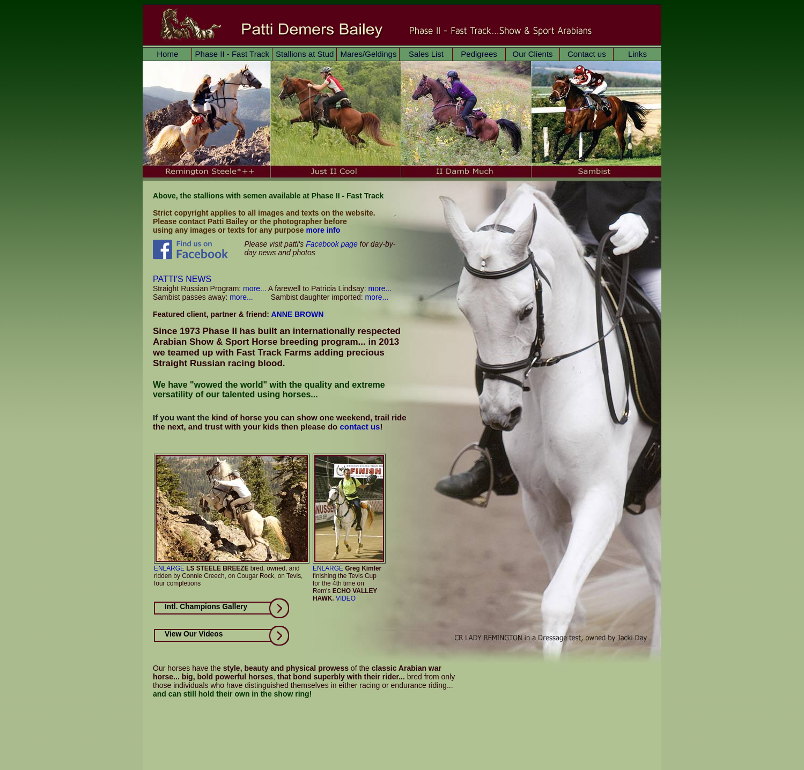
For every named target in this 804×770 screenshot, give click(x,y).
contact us (360, 426)
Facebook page (332, 244)
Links (637, 53)
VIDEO (346, 598)
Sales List (426, 53)
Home (167, 53)
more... (253, 288)
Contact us (586, 53)
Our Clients (533, 53)
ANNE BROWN (297, 314)
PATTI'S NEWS (182, 279)
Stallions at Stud (305, 53)
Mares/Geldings (368, 53)
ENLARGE (169, 568)
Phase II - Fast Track (232, 53)
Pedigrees (479, 53)
